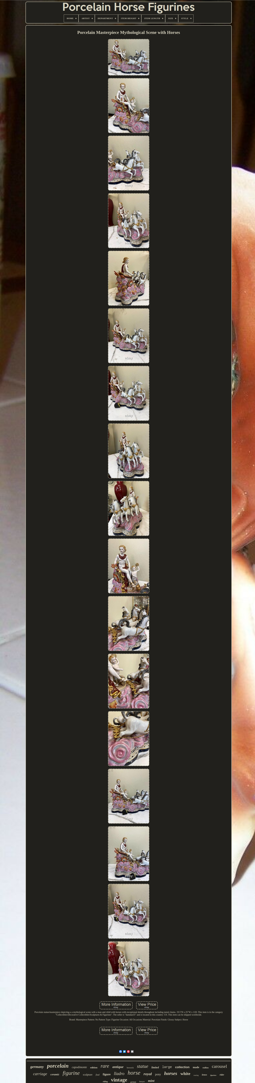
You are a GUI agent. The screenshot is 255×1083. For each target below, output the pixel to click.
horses (170, 1073)
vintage (119, 1080)
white (185, 1073)
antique (117, 1067)
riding (105, 1081)
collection (182, 1067)
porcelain (57, 1066)
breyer (142, 1081)
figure (107, 1074)
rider (222, 1075)
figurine (71, 1073)
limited (155, 1067)
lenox (204, 1075)
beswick (130, 1067)
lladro (119, 1073)
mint (151, 1081)
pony (158, 1074)
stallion (205, 1068)
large (167, 1067)
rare (105, 1066)
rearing (196, 1075)
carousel (219, 1066)
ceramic (55, 1074)
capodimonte (79, 1067)
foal (97, 1074)
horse (134, 1073)
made (196, 1067)
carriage (40, 1074)
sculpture (88, 1074)
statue (142, 1066)
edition (93, 1067)
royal (148, 1074)
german (133, 1082)
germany (37, 1067)
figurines (213, 1075)
